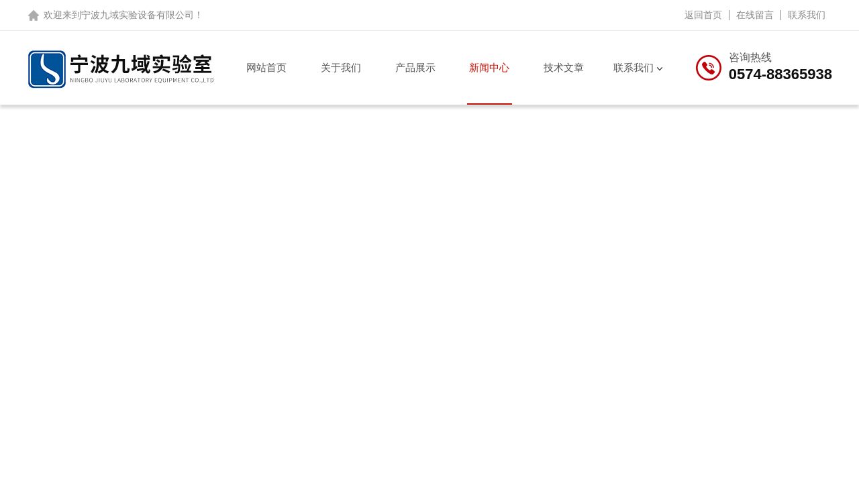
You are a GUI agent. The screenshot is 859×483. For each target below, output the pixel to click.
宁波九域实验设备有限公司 (137, 14)
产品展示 (415, 67)
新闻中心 (489, 67)
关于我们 (341, 67)
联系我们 (806, 14)
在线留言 (755, 14)
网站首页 (266, 67)
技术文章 (564, 67)
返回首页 (703, 14)
